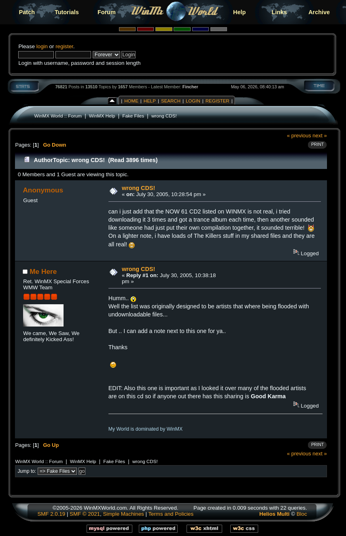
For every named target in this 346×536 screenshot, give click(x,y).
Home (131, 100)
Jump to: (26, 471)
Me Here (43, 271)
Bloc (302, 514)
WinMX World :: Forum (58, 115)
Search (170, 100)
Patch (27, 12)
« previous (299, 135)
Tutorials (67, 12)
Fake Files (133, 115)
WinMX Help (102, 115)
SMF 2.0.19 (51, 514)
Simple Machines (123, 514)
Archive (319, 12)
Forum (107, 12)
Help (239, 12)
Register (217, 100)
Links (279, 12)
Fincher (190, 86)
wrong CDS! (164, 115)
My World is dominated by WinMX (145, 429)
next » (319, 135)
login (42, 46)
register (64, 46)
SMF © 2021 (85, 514)
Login (193, 100)
